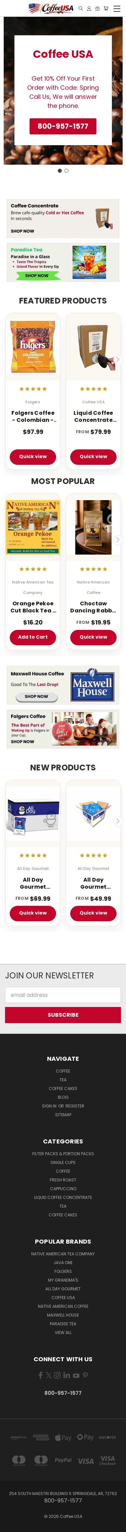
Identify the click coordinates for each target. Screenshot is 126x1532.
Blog (63, 1097)
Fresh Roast (63, 1180)
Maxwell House (63, 1315)
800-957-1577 (63, 1393)
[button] (63, 126)
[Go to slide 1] (60, 171)
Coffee (63, 1071)
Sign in (49, 1106)
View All (63, 1332)
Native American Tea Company (63, 1254)
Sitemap (63, 1115)
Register (75, 1106)
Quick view (33, 456)
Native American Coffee (63, 1306)
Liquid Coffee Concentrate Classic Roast (93, 417)
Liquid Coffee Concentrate (63, 1197)
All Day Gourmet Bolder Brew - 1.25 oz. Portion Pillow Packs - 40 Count (93, 884)
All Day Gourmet (63, 1289)
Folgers (63, 1271)
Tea (63, 1080)
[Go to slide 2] (67, 171)
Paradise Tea (63, 1324)
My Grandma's (63, 1280)
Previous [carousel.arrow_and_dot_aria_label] (8, 360)
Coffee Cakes (63, 1088)
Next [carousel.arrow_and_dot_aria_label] (118, 360)
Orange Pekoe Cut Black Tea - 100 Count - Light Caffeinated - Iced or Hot (33, 607)
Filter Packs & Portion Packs (63, 1154)
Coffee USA (63, 1297)
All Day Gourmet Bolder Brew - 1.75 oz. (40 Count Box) (32, 884)
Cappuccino (63, 1189)
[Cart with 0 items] (105, 8)
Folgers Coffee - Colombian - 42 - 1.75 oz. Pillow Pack (32, 417)
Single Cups (63, 1162)
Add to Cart (33, 637)
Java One (63, 1262)
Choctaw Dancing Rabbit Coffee (93, 607)
